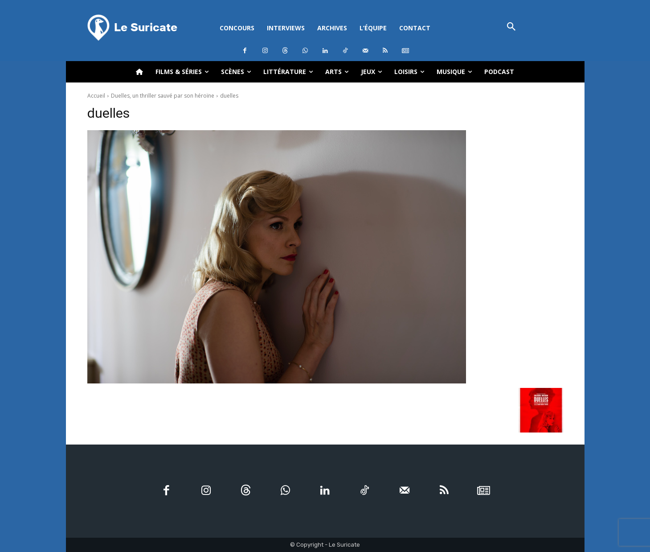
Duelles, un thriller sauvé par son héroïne (162, 95)
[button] (511, 27)
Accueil (96, 95)
